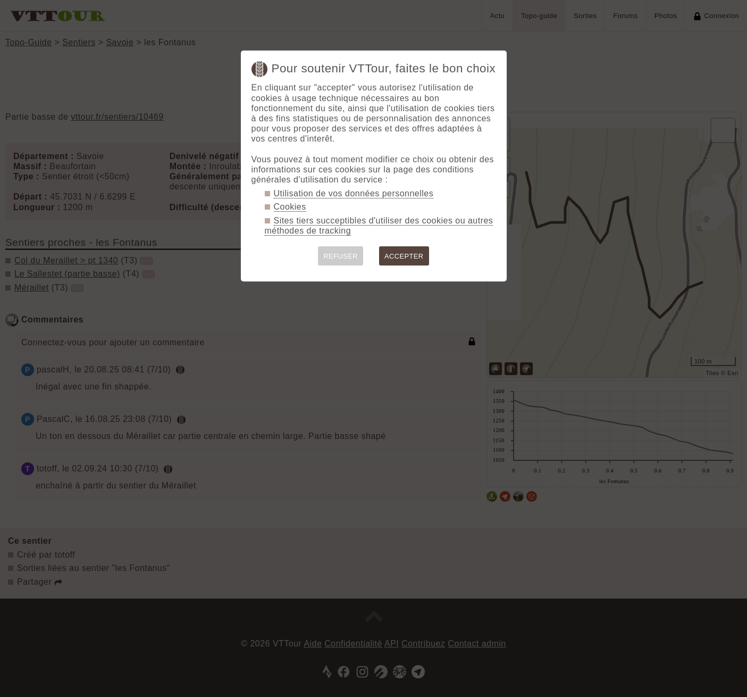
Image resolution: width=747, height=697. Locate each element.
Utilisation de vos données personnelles (354, 193)
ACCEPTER (404, 256)
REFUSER (340, 256)
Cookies (290, 206)
